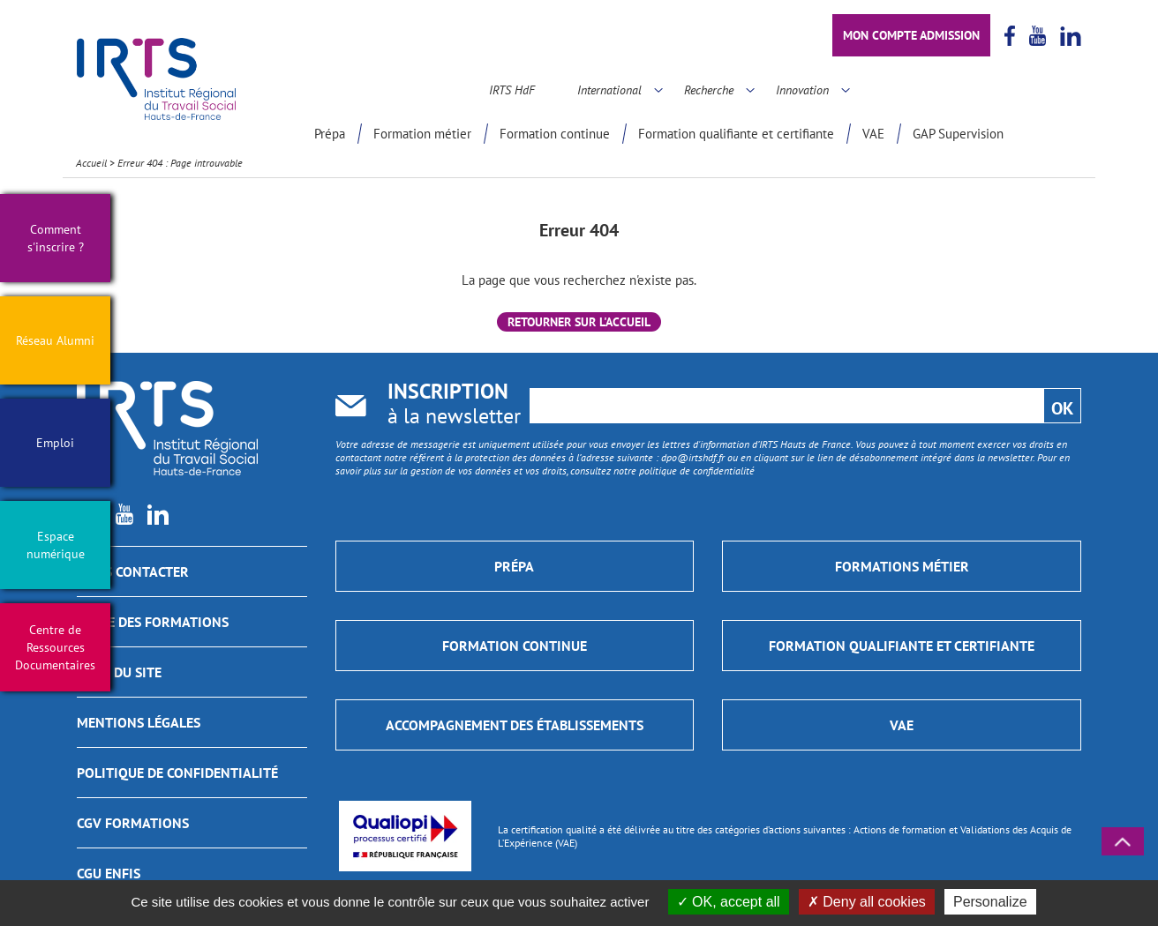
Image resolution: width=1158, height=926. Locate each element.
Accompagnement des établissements (514, 725)
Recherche (708, 90)
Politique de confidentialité (177, 772)
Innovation (802, 90)
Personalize (990, 901)
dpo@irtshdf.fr (693, 457)
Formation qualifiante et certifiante (736, 133)
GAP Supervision (958, 133)
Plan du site (119, 672)
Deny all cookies (867, 901)
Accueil (91, 162)
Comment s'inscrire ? (55, 238)
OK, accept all (728, 901)
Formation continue (555, 133)
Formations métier (902, 566)
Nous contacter (133, 571)
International (609, 90)
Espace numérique (55, 545)
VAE (873, 133)
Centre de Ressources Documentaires (55, 647)
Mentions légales (138, 722)
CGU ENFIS (108, 873)
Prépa (329, 133)
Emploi (55, 443)
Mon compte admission (911, 35)
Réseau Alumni (55, 340)
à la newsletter (454, 405)
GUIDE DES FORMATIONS (153, 622)
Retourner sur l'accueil (579, 322)
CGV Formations (133, 823)
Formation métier (422, 133)
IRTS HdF (512, 90)
